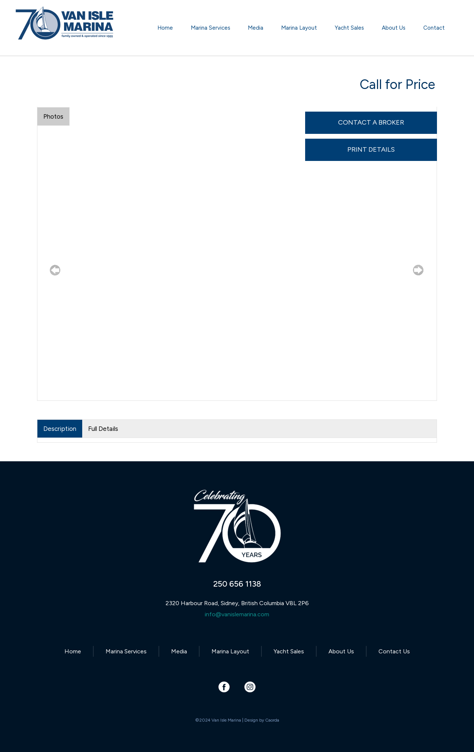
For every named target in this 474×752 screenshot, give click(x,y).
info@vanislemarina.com (237, 614)
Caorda (272, 720)
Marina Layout (230, 651)
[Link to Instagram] (250, 687)
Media (179, 651)
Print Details (371, 149)
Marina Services (126, 651)
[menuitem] (165, 28)
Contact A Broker (371, 122)
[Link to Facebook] (224, 687)
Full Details (103, 428)
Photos (53, 116)
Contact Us (394, 651)
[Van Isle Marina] (65, 31)
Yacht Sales (289, 651)
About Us (341, 651)
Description (59, 428)
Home (72, 651)
